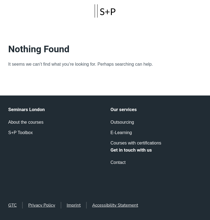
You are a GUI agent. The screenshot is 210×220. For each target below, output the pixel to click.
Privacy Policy (41, 205)
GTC (12, 205)
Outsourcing (122, 122)
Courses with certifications (135, 143)
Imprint (74, 205)
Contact (118, 162)
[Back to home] (105, 11)
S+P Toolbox (20, 132)
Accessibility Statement (115, 205)
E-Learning (121, 132)
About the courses (25, 122)
